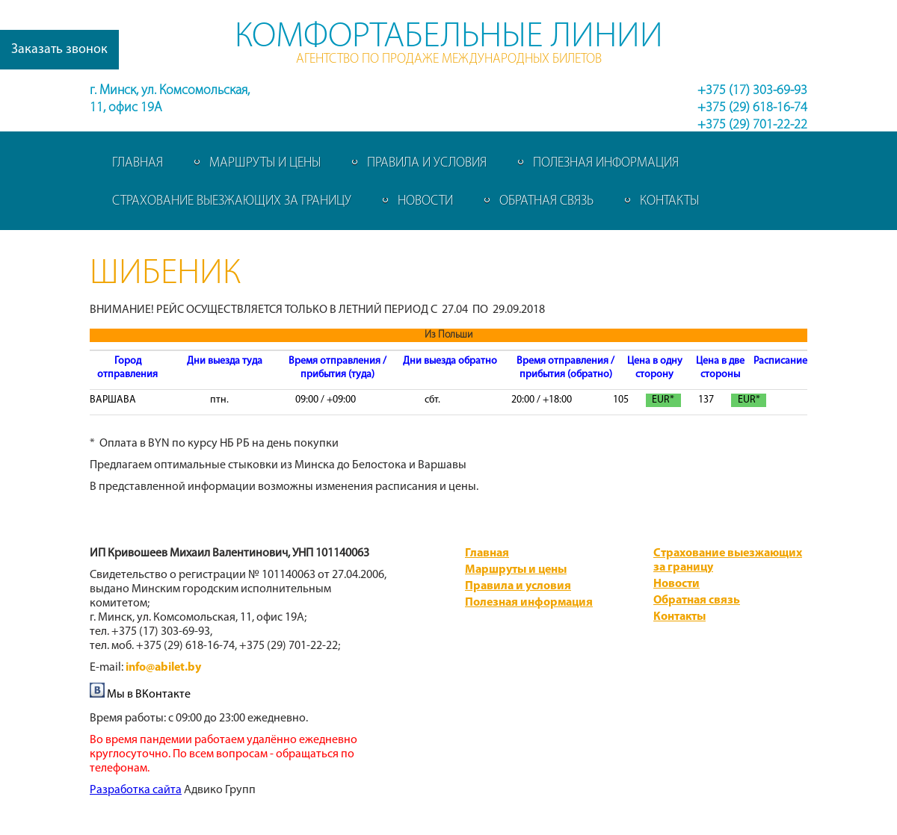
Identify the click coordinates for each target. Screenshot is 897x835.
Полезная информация (606, 163)
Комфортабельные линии (449, 37)
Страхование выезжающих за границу (231, 201)
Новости (425, 201)
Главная (137, 163)
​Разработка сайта (136, 790)
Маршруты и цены (265, 163)
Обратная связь (546, 201)
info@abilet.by (163, 668)
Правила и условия (427, 163)
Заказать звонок (59, 50)
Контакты (669, 201)
